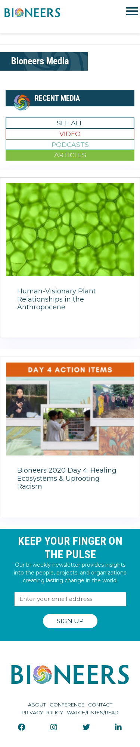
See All (70, 123)
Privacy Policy (42, 712)
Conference (67, 705)
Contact (100, 705)
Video (70, 134)
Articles (70, 155)
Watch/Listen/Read (93, 712)
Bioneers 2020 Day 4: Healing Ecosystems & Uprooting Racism (66, 478)
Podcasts (70, 144)
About (37, 705)
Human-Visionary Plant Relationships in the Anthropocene (56, 299)
